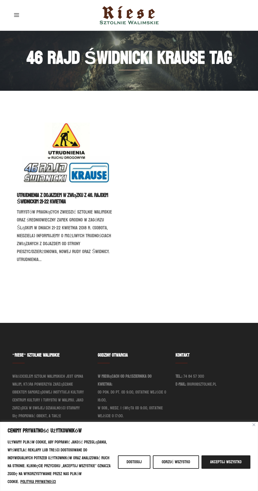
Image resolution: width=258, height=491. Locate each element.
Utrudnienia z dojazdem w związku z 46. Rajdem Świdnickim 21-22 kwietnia (62, 198)
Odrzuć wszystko (176, 462)
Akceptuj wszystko (226, 462)
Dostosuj (134, 462)
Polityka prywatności (38, 482)
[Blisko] (254, 424)
